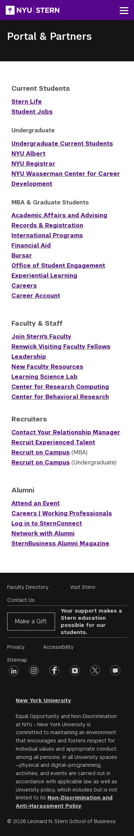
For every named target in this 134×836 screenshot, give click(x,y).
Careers (24, 285)
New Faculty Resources (47, 366)
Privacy (16, 647)
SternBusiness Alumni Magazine (60, 543)
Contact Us (21, 600)
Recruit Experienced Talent (53, 442)
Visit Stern (82, 587)
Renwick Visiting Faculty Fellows (60, 346)
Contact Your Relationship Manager (65, 432)
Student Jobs (32, 111)
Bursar (21, 255)
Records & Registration (47, 225)
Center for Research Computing (60, 387)
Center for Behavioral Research (60, 397)
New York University (43, 700)
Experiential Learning (44, 275)
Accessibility (58, 647)
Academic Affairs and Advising (59, 215)
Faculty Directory (28, 587)
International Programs (47, 235)
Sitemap (17, 660)
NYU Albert (28, 153)
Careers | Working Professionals (61, 513)
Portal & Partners (49, 36)
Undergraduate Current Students (62, 143)
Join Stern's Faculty (41, 336)
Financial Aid (31, 245)
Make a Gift (30, 621)
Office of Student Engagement (58, 265)
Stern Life (26, 101)
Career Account (35, 295)
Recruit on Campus (40, 452)
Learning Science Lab (44, 377)
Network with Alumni (43, 533)
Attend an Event (35, 503)
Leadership (28, 356)
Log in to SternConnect (46, 523)
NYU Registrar (33, 163)
